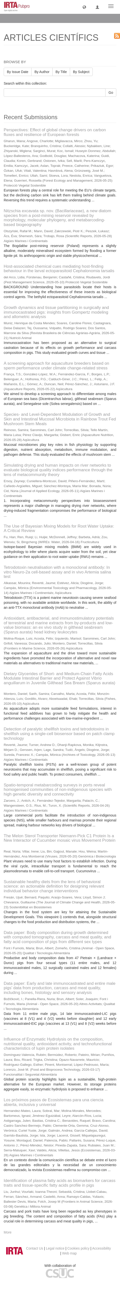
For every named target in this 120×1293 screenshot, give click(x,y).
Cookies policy (78, 1248)
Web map (69, 1253)
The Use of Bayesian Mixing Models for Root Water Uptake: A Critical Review (59, 528)
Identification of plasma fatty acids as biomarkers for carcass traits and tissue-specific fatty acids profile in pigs (59, 1183)
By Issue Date (17, 72)
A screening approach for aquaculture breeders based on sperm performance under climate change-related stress (56, 365)
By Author (41, 72)
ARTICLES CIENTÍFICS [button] (27, 18)
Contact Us (34, 1248)
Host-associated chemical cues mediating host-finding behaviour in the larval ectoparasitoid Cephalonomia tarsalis (59, 268)
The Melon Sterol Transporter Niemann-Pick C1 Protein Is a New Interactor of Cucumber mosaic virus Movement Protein (59, 838)
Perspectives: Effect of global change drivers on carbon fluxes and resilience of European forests (55, 132)
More (8, 1232)
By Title (61, 72)
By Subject (81, 72)
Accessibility (101, 1248)
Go (110, 93)
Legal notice (55, 1248)
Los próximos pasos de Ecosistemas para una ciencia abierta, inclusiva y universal (53, 1102)
